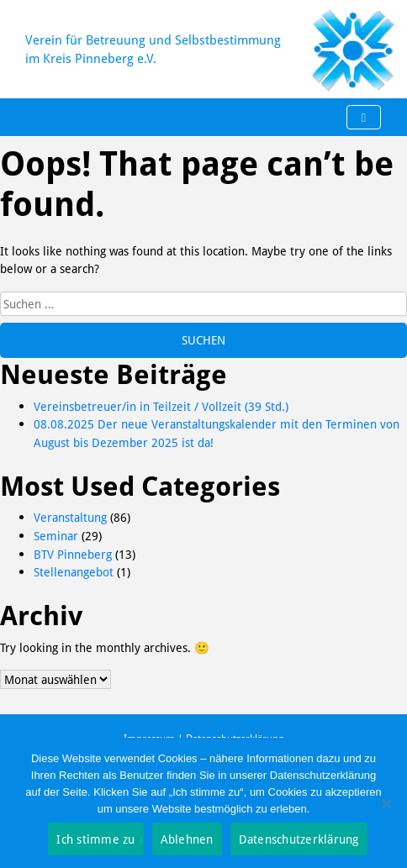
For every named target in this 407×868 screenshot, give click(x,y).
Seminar (56, 536)
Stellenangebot (74, 572)
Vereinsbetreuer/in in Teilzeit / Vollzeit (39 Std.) (161, 406)
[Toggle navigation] (363, 117)
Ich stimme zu (95, 839)
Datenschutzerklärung (299, 839)
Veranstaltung (70, 517)
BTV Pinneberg (73, 554)
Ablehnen (187, 839)
